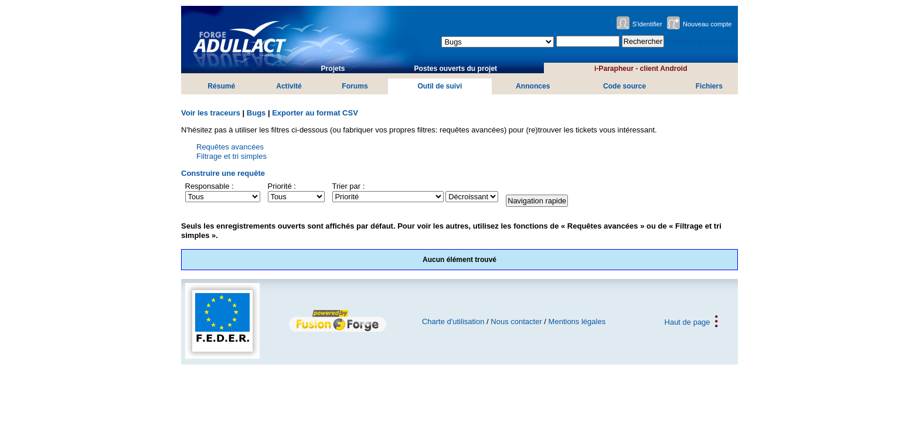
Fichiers (709, 86)
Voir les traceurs (210, 112)
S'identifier (647, 24)
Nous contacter (516, 321)
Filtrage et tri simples (231, 156)
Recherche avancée (700, 41)
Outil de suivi (439, 86)
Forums (354, 86)
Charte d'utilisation (453, 321)
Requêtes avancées (230, 146)
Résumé (221, 86)
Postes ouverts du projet (456, 68)
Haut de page (687, 321)
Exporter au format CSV (315, 112)
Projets (333, 68)
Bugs (256, 112)
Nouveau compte (707, 24)
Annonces (533, 86)
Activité (289, 86)
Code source (624, 86)
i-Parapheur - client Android (640, 68)
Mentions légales (577, 321)
